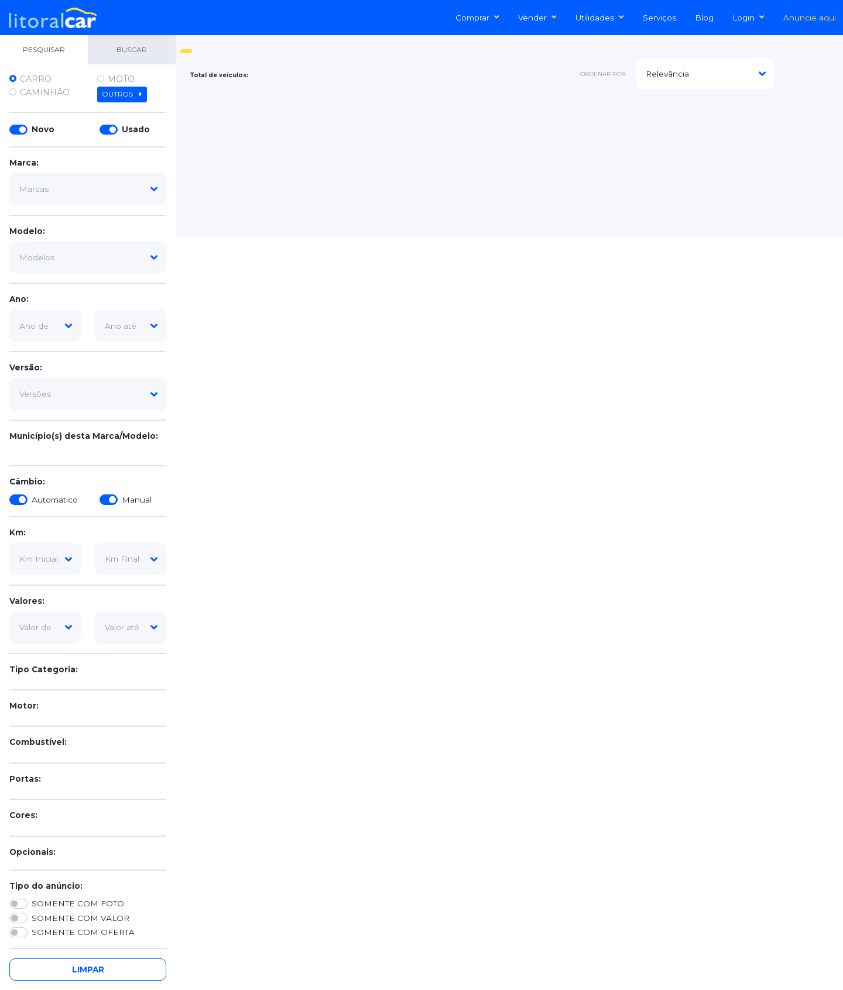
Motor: (24, 705)
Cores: (23, 815)
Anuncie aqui (809, 17)
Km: (17, 532)
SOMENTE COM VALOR (80, 918)
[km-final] (130, 559)
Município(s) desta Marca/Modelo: (83, 436)
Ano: (19, 299)
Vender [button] (537, 17)
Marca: (24, 162)
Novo (43, 129)
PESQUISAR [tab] (44, 49)
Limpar (88, 969)
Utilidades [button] (599, 17)
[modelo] (87, 257)
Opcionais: (32, 852)
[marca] (87, 189)
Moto (121, 79)
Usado (136, 129)
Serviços (659, 17)
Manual (137, 499)
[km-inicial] (45, 559)
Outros (122, 94)
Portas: (25, 778)
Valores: (26, 601)
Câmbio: (27, 481)
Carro (36, 79)
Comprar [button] (477, 17)
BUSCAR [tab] (131, 49)
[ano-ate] (130, 326)
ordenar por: (603, 74)
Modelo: (27, 231)
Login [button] (748, 17)
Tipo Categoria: (43, 669)
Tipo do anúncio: (46, 886)
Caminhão (45, 92)
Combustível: (38, 742)
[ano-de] (45, 326)
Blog (704, 17)
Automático (55, 499)
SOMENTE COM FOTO (78, 903)
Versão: (25, 367)
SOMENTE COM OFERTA (83, 932)
